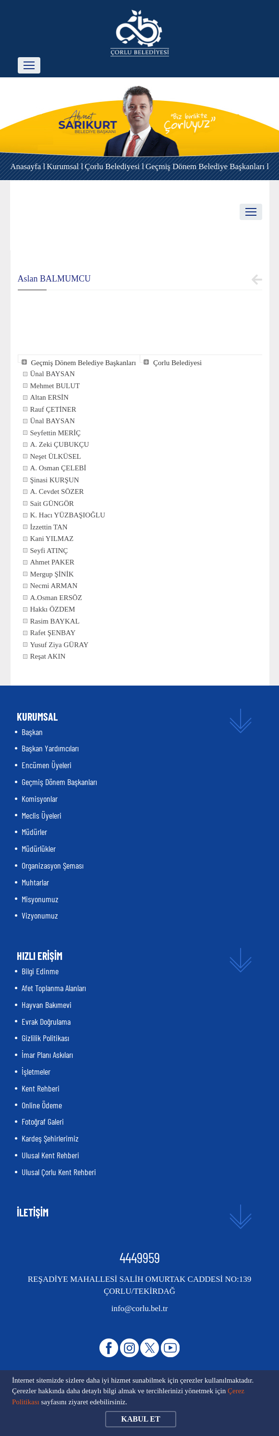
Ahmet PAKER (52, 562)
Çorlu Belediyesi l (114, 166)
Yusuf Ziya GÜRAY (59, 645)
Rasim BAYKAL (55, 621)
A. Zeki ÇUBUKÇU (59, 444)
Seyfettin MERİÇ (55, 433)
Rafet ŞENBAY (53, 633)
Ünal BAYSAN (52, 374)
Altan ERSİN (49, 397)
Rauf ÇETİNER (53, 409)
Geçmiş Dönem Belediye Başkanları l (207, 166)
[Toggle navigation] (29, 65)
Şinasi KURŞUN (54, 480)
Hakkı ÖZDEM (52, 609)
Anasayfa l (27, 166)
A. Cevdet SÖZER (57, 491)
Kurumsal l (65, 166)
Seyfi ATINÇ (49, 550)
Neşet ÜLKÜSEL (55, 456)
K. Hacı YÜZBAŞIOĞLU (68, 515)
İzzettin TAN (49, 527)
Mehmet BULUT (55, 386)
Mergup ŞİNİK (52, 574)
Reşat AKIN (48, 656)
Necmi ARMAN (54, 585)
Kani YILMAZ (52, 538)
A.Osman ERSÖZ (56, 597)
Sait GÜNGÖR (52, 503)
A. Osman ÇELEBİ (58, 468)
